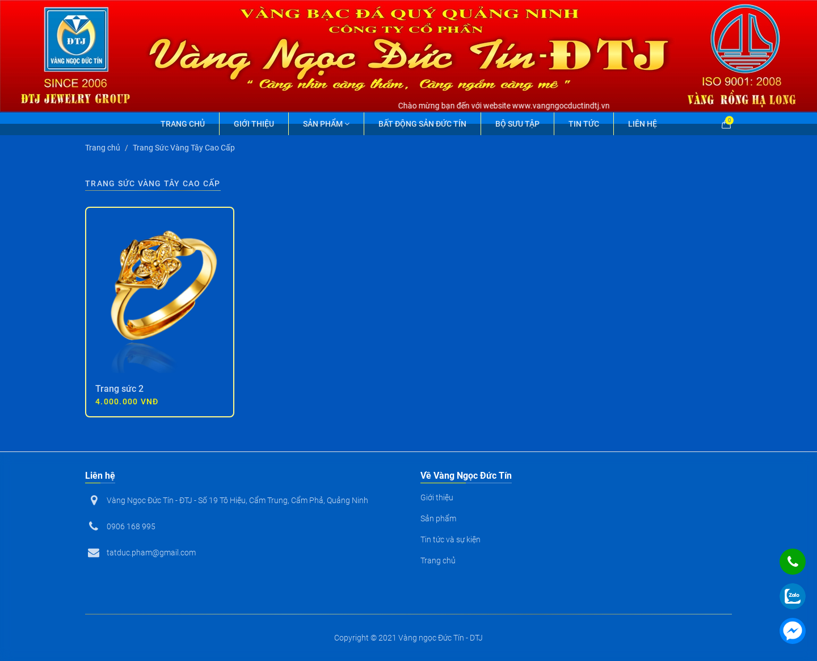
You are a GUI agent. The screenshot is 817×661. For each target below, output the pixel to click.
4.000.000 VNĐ (126, 401)
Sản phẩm (326, 123)
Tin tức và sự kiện (450, 539)
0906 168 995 (131, 526)
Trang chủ (183, 123)
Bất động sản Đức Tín (422, 123)
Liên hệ (642, 123)
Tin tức (583, 123)
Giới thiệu (254, 123)
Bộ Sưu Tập (517, 123)
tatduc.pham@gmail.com (151, 552)
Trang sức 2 (119, 388)
